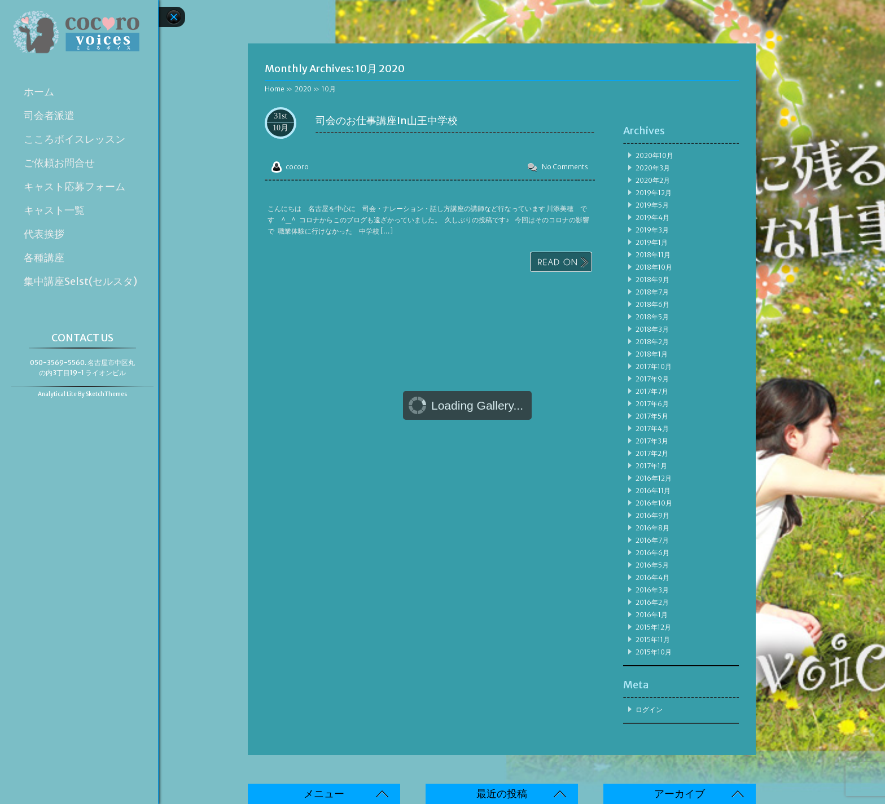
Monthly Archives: (335, 68)
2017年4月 (652, 428)
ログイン (649, 709)
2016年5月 (652, 565)
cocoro (297, 166)
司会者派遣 (49, 115)
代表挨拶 (44, 234)
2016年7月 (652, 540)
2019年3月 (652, 230)
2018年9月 (652, 279)
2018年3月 (652, 329)
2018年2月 (652, 341)
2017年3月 (652, 441)
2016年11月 (653, 490)
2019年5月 (652, 205)
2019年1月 (652, 242)
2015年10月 (654, 652)
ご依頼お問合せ (59, 163)
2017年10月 (654, 366)
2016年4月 (652, 577)
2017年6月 (652, 403)
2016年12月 (654, 478)
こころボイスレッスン (74, 139)
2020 (303, 89)
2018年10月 (654, 267)
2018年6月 (652, 304)
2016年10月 (654, 503)
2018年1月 (652, 354)
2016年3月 (652, 590)
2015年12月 (653, 627)
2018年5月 (652, 317)
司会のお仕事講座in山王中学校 (387, 120)
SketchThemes (106, 394)
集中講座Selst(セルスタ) (80, 281)
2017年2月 (652, 453)
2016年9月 (652, 515)
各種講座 (44, 258)
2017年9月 (652, 379)
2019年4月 (652, 217)
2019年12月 (654, 192)
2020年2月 (653, 180)
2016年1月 (652, 614)
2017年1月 (651, 466)
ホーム (39, 92)
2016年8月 (652, 528)
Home (274, 89)
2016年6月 (652, 552)
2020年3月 (653, 168)
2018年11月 (653, 255)
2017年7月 (652, 391)
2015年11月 (653, 639)
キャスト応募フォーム (74, 187)
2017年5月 (652, 416)
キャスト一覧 (54, 210)
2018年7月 (652, 292)
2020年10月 (654, 155)
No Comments (565, 166)
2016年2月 (652, 602)
